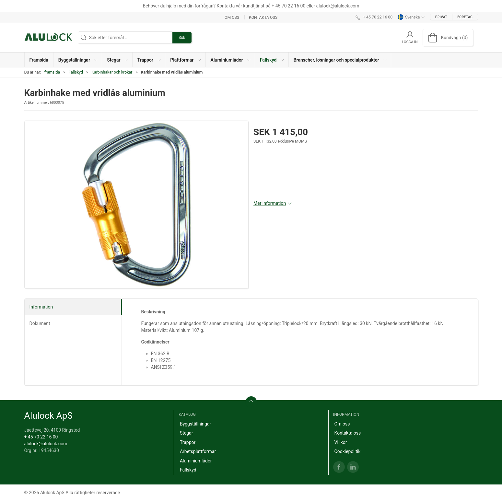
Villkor (340, 442)
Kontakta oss (263, 17)
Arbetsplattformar (198, 451)
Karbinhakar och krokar (111, 72)
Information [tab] (41, 306)
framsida (52, 72)
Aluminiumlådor (196, 460)
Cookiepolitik (347, 451)
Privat (441, 17)
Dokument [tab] (39, 323)
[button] (77, 59)
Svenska (411, 17)
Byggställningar (195, 423)
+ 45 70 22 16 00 (41, 436)
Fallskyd (76, 72)
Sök (182, 37)
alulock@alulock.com (45, 443)
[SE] (48, 38)
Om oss (232, 17)
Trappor (187, 442)
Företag (465, 17)
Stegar (186, 433)
